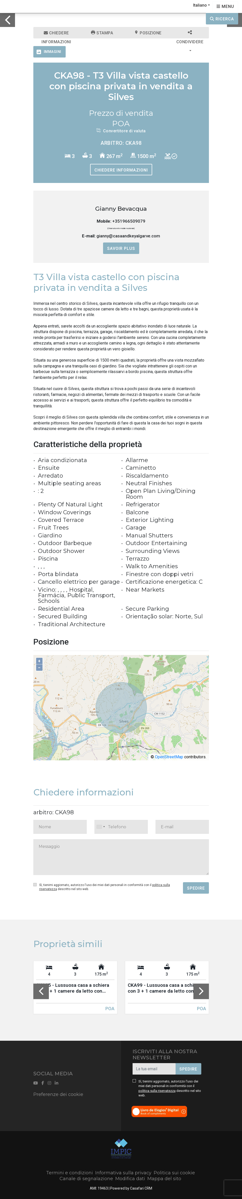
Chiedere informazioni (56, 34)
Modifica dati (130, 1178)
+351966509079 (128, 221)
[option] (75, 991)
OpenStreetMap (169, 756)
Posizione (148, 32)
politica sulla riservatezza (157, 1091)
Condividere (190, 34)
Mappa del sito (164, 1178)
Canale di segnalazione (86, 1178)
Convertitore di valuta (121, 130)
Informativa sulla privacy (123, 1173)
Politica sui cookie (174, 1173)
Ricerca (222, 19)
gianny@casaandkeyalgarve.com (128, 235)
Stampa (102, 32)
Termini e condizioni (69, 1173)
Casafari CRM (141, 1188)
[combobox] (121, 827)
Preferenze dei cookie (58, 1094)
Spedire (196, 888)
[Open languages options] (225, 6)
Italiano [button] (200, 5)
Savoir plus (121, 248)
